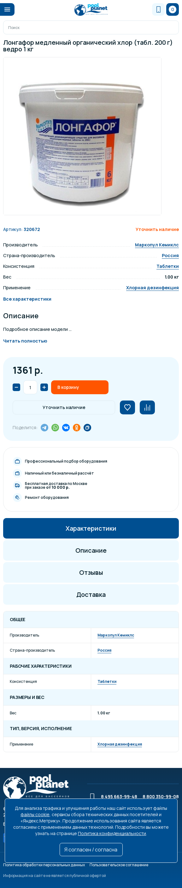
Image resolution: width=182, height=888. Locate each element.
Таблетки (167, 266)
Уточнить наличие (64, 407)
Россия (170, 255)
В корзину (68, 387)
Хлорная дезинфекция (152, 288)
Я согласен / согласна (90, 849)
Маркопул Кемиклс (157, 245)
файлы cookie (35, 814)
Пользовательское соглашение (119, 865)
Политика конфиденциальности (112, 833)
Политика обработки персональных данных (44, 865)
